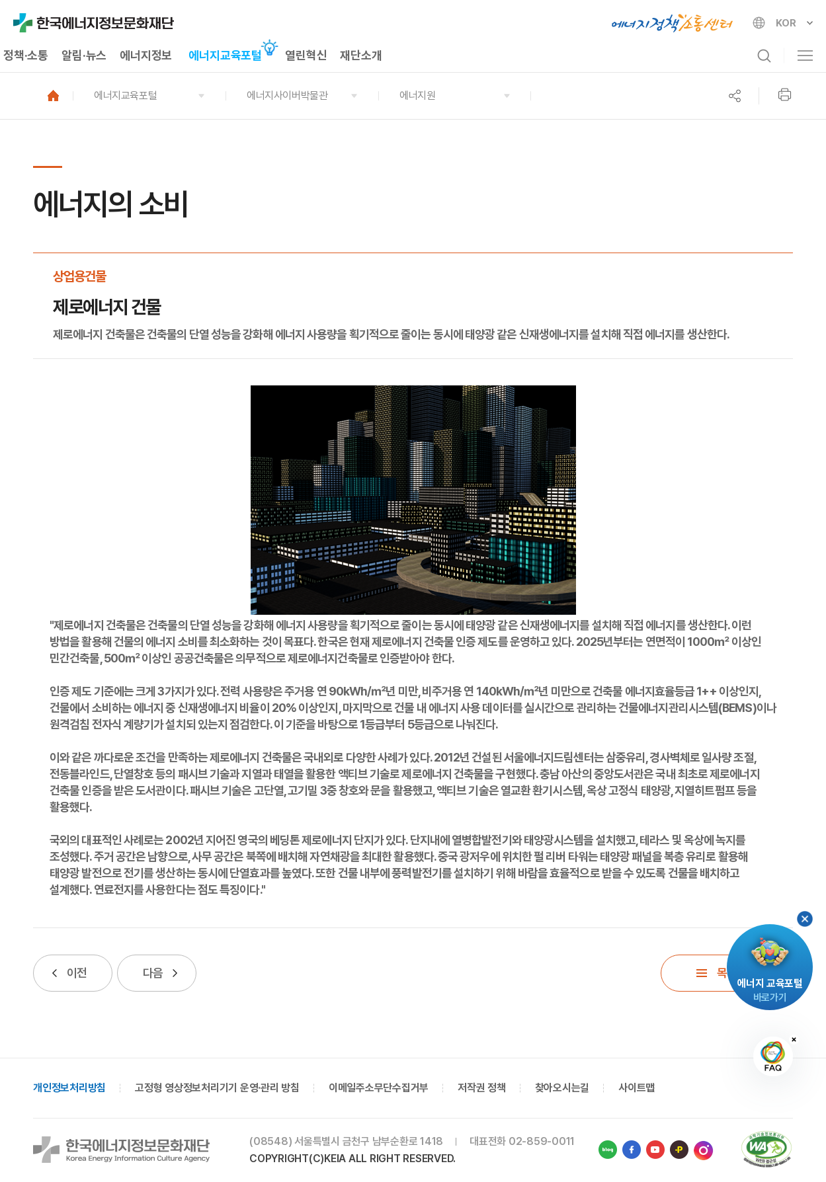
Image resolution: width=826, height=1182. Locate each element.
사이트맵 (636, 1088)
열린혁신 (306, 55)
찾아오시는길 (562, 1088)
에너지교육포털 (225, 55)
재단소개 (361, 55)
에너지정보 (146, 55)
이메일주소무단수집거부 (379, 1088)
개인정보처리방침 (69, 1088)
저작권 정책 (482, 1088)
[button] (149, 96)
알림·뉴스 (84, 55)
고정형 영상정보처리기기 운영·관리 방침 (217, 1088)
